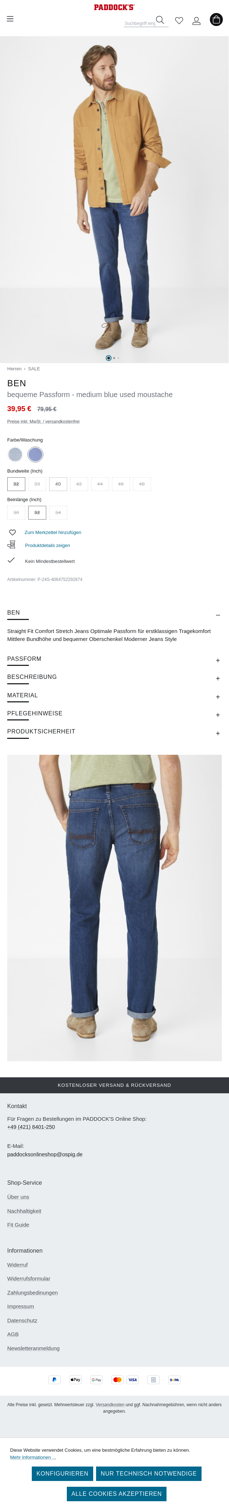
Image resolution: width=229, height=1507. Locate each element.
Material (22, 695)
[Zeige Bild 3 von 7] (118, 357)
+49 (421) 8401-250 (31, 1127)
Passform (24, 659)
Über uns (18, 1197)
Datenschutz (22, 1320)
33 (40, 485)
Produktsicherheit (41, 731)
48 (145, 485)
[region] (114, 199)
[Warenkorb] (216, 18)
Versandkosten (110, 1404)
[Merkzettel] (179, 18)
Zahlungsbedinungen (32, 1292)
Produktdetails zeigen (38, 545)
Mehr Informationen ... (33, 1457)
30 (19, 513)
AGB (13, 1334)
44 (103, 485)
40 (58, 484)
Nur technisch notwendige (149, 1474)
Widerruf (17, 1265)
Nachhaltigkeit (24, 1211)
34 (61, 513)
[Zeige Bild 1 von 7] (108, 358)
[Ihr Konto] (196, 18)
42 (82, 485)
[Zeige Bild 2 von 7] (114, 358)
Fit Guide (18, 1225)
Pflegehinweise (34, 713)
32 (19, 485)
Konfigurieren (62, 1474)
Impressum (20, 1306)
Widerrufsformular (28, 1278)
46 (124, 485)
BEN (13, 613)
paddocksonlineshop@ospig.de (45, 1154)
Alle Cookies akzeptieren (117, 1494)
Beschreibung (32, 677)
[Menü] (10, 18)
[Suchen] (160, 20)
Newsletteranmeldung (33, 1348)
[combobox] (146, 21)
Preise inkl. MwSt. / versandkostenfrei (43, 421)
